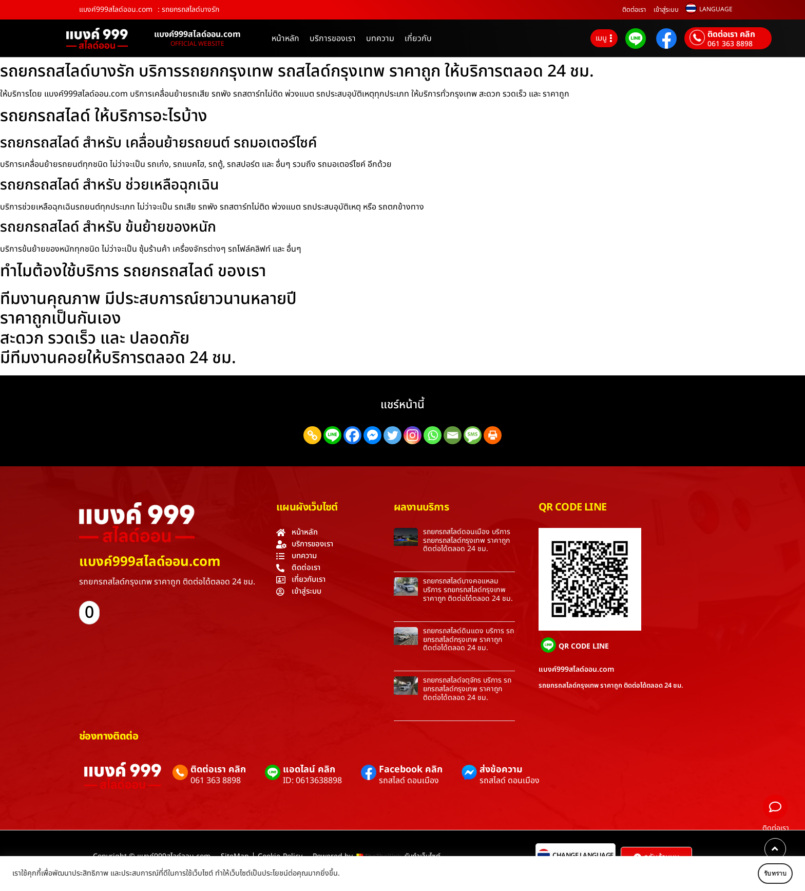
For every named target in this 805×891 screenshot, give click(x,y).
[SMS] (473, 435)
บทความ (380, 38)
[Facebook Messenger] (372, 435)
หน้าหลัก (285, 38)
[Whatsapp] (433, 435)
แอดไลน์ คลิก (309, 769)
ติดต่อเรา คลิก (731, 34)
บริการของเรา (333, 38)
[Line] (332, 435)
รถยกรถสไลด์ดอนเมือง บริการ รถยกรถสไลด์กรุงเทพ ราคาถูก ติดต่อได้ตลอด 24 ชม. (466, 540)
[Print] (493, 435)
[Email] (453, 435)
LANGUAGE (716, 9)
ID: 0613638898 (312, 780)
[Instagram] (412, 435)
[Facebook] (352, 435)
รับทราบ (762, 873)
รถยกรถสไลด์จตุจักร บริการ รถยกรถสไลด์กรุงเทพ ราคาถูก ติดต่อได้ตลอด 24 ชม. (467, 689)
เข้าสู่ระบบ (666, 10)
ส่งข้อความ (501, 769)
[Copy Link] (312, 435)
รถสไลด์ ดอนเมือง (409, 780)
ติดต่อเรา (634, 10)
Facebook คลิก (411, 769)
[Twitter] (392, 435)
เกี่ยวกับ (418, 38)
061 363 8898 (730, 44)
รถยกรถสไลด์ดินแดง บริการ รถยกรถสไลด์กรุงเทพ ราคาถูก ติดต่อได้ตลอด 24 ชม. (468, 639)
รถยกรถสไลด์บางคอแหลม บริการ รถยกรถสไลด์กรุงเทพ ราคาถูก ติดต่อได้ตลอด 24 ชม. (468, 590)
